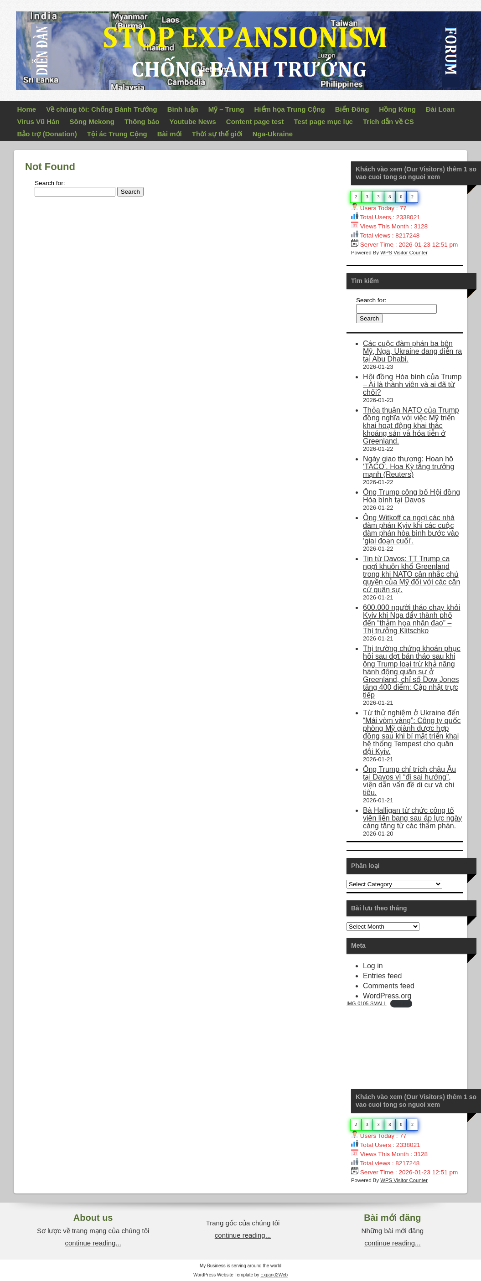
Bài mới (169, 134)
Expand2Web (274, 1274)
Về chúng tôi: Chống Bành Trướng (101, 109)
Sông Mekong (92, 121)
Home (26, 109)
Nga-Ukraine (273, 134)
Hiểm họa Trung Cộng (289, 109)
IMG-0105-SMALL (367, 1003)
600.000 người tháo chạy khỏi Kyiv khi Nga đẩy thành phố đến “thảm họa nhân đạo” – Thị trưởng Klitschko (411, 619)
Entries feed (382, 976)
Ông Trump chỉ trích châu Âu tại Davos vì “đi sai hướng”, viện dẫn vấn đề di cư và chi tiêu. (409, 780)
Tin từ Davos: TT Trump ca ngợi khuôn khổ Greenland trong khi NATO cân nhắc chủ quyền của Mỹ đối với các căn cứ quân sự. (411, 574)
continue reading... (93, 1243)
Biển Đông (352, 109)
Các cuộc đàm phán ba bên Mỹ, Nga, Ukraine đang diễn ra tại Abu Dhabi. (412, 351)
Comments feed (388, 986)
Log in (373, 966)
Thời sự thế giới (217, 134)
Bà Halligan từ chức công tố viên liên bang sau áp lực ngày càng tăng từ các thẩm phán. (412, 818)
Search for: (50, 183)
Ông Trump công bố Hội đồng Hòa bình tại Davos (411, 496)
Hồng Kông (397, 109)
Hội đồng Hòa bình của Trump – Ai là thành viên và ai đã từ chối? (412, 384)
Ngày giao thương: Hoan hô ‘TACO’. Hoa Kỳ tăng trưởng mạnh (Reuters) (408, 466)
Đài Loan (440, 109)
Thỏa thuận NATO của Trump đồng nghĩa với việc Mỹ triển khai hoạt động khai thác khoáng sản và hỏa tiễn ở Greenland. (411, 425)
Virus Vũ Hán (38, 121)
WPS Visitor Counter (404, 252)
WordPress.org (387, 996)
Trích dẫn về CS (388, 121)
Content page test (255, 121)
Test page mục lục (323, 121)
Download (401, 1003)
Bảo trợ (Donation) (47, 134)
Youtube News (193, 121)
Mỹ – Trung (226, 109)
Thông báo (142, 121)
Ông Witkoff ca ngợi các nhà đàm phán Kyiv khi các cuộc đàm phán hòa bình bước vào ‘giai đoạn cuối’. (411, 529)
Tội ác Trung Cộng (117, 134)
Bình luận (182, 109)
